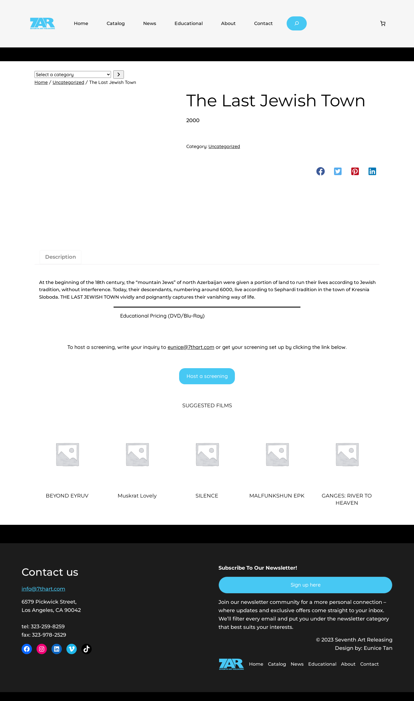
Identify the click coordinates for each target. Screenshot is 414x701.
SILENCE (206, 496)
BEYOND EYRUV (67, 496)
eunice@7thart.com (191, 347)
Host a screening (207, 376)
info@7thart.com (43, 589)
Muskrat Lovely (137, 496)
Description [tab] (60, 257)
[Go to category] (118, 74)
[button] (320, 171)
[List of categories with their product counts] (72, 74)
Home (81, 23)
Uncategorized (68, 82)
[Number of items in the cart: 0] (382, 23)
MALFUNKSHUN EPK (276, 496)
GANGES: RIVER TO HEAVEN (347, 499)
